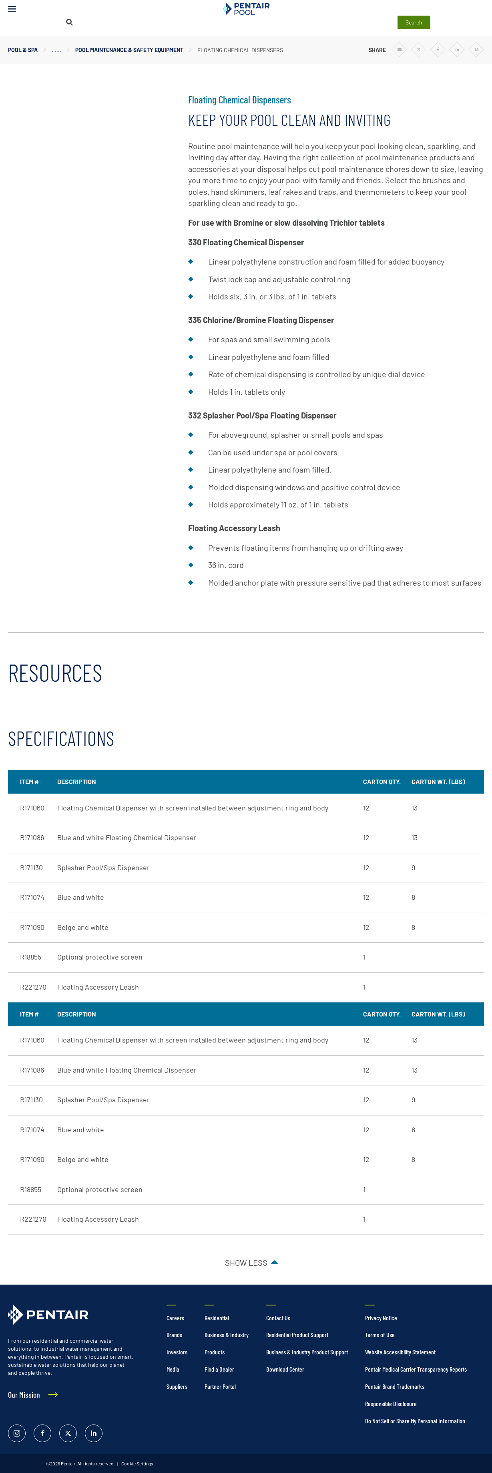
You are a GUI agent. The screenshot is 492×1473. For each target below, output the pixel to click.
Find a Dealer (219, 1369)
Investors (177, 1352)
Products (215, 1352)
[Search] (70, 22)
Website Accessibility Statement (400, 1352)
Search (414, 22)
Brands (174, 1334)
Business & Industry (227, 1334)
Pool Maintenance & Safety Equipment (129, 49)
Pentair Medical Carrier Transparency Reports (416, 1369)
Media (173, 1369)
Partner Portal (220, 1386)
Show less (246, 1262)
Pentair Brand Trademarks (394, 1386)
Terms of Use (380, 1334)
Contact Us (278, 1317)
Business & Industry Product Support (307, 1352)
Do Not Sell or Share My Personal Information (415, 1421)
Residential (217, 1317)
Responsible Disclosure (391, 1403)
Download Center (285, 1369)
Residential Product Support (297, 1334)
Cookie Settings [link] (136, 1463)
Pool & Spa (23, 49)
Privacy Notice (381, 1317)
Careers (175, 1317)
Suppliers (177, 1386)
